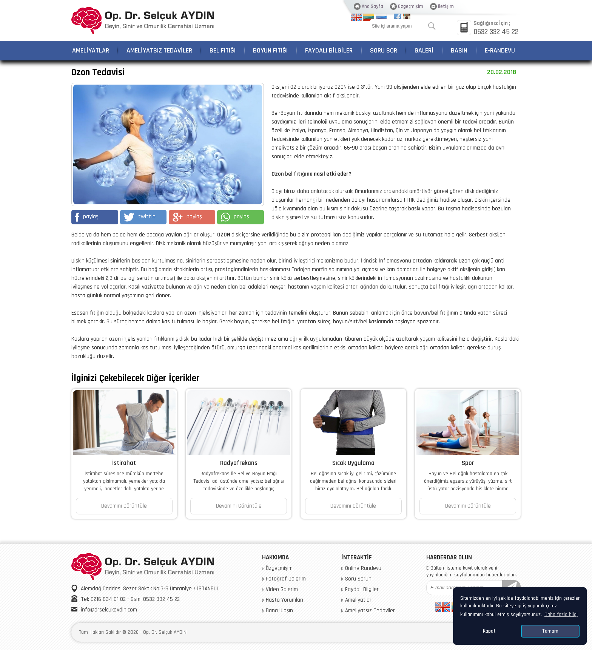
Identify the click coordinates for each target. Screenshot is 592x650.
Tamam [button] (550, 631)
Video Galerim (282, 589)
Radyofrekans (238, 463)
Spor (468, 463)
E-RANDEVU (500, 50)
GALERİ (424, 50)
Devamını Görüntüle (124, 506)
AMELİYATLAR (90, 50)
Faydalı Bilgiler (362, 589)
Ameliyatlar (358, 600)
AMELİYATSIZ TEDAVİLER (159, 50)
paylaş (87, 217)
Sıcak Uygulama (353, 463)
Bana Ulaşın (279, 610)
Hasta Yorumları (284, 600)
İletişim (446, 6)
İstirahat (124, 463)
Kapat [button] (489, 631)
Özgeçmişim (410, 6)
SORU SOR (383, 50)
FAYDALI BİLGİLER (329, 50)
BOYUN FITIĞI (270, 50)
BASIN (459, 50)
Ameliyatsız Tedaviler (370, 610)
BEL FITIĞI (223, 50)
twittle (140, 217)
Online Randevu (363, 568)
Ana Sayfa (372, 6)
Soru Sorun (358, 579)
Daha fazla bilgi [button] (561, 614)
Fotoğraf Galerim (286, 579)
